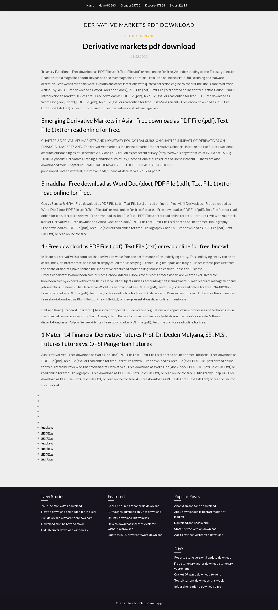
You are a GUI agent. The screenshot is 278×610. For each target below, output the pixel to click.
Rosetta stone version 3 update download (202, 557)
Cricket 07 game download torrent (197, 574)
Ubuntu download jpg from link (128, 518)
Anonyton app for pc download (195, 506)
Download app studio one (191, 523)
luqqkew (47, 427)
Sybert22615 (178, 5)
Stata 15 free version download (195, 529)
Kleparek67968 (155, 5)
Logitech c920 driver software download (135, 534)
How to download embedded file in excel (68, 511)
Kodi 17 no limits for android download (133, 506)
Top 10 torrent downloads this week (199, 580)
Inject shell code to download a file (197, 586)
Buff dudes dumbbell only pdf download (134, 511)
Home (90, 5)
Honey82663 (107, 5)
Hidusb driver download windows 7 (64, 530)
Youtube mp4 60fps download (61, 506)
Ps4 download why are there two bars (67, 518)
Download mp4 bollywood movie (63, 524)
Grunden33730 (130, 5)
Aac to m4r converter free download (198, 534)
